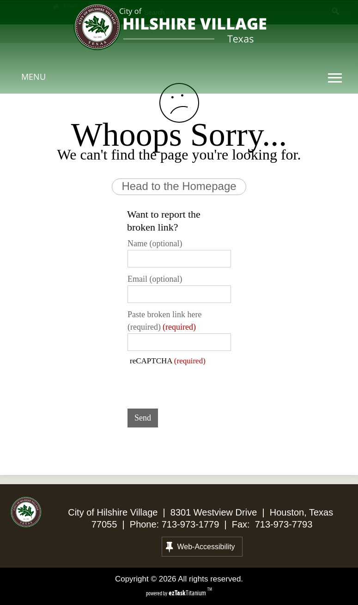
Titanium (188, 592)
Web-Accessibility (200, 547)
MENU (33, 76)
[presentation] (197, 384)
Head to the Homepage (178, 186)
